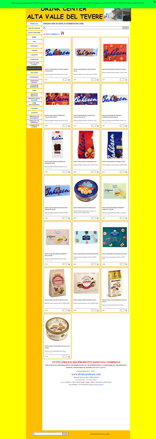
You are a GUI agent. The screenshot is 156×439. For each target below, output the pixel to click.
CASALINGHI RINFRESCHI (34, 86)
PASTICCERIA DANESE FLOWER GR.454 (84, 207)
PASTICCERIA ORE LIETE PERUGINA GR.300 (85, 253)
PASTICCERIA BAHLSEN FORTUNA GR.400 (114, 69)
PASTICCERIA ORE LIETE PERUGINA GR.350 (114, 253)
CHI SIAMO (34, 108)
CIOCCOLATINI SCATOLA (34, 63)
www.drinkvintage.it (91, 380)
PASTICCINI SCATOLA (34, 68)
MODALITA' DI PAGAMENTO (34, 117)
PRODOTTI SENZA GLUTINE (34, 99)
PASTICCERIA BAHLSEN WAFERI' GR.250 (113, 161)
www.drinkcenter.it (80, 380)
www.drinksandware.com (86, 374)
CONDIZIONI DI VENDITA (34, 126)
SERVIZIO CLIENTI (99, 367)
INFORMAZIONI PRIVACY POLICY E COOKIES (100, 434)
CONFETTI (34, 55)
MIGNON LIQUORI (34, 28)
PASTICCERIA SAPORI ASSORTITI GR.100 (56, 300)
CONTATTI (34, 113)
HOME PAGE (34, 24)
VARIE (34, 90)
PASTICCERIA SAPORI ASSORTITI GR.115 (84, 300)
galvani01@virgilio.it (98, 384)
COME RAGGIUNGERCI (34, 103)
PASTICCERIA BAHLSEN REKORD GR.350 (84, 161)
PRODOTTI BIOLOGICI (34, 95)
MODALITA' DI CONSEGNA (34, 121)
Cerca (126, 27)
